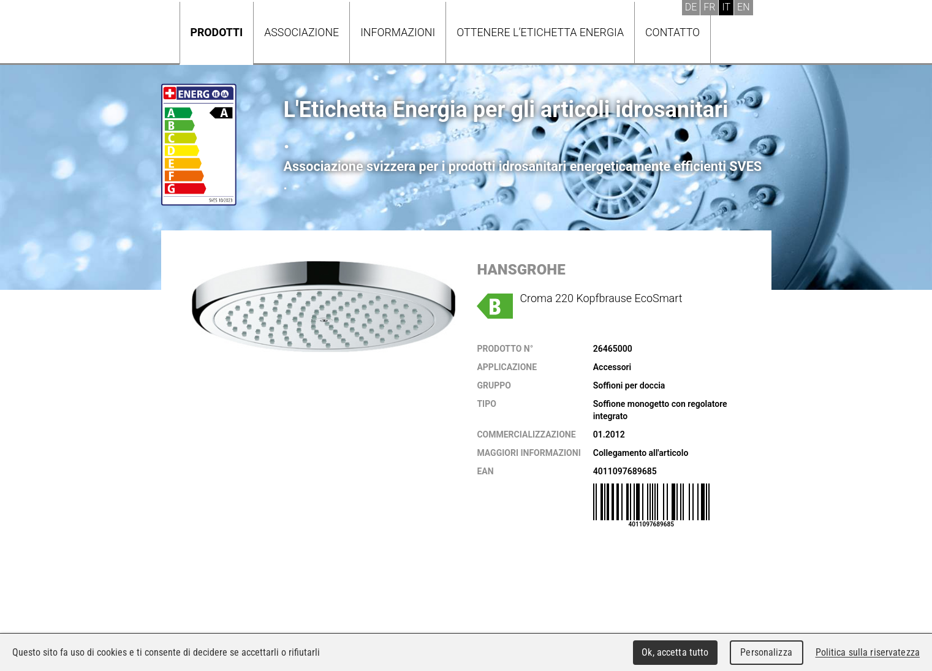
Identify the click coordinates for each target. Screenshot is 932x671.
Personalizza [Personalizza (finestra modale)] (766, 652)
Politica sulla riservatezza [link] (868, 652)
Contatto (672, 32)
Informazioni (397, 32)
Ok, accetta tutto (675, 652)
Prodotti (217, 32)
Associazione (301, 32)
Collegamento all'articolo (641, 453)
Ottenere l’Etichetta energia (540, 32)
